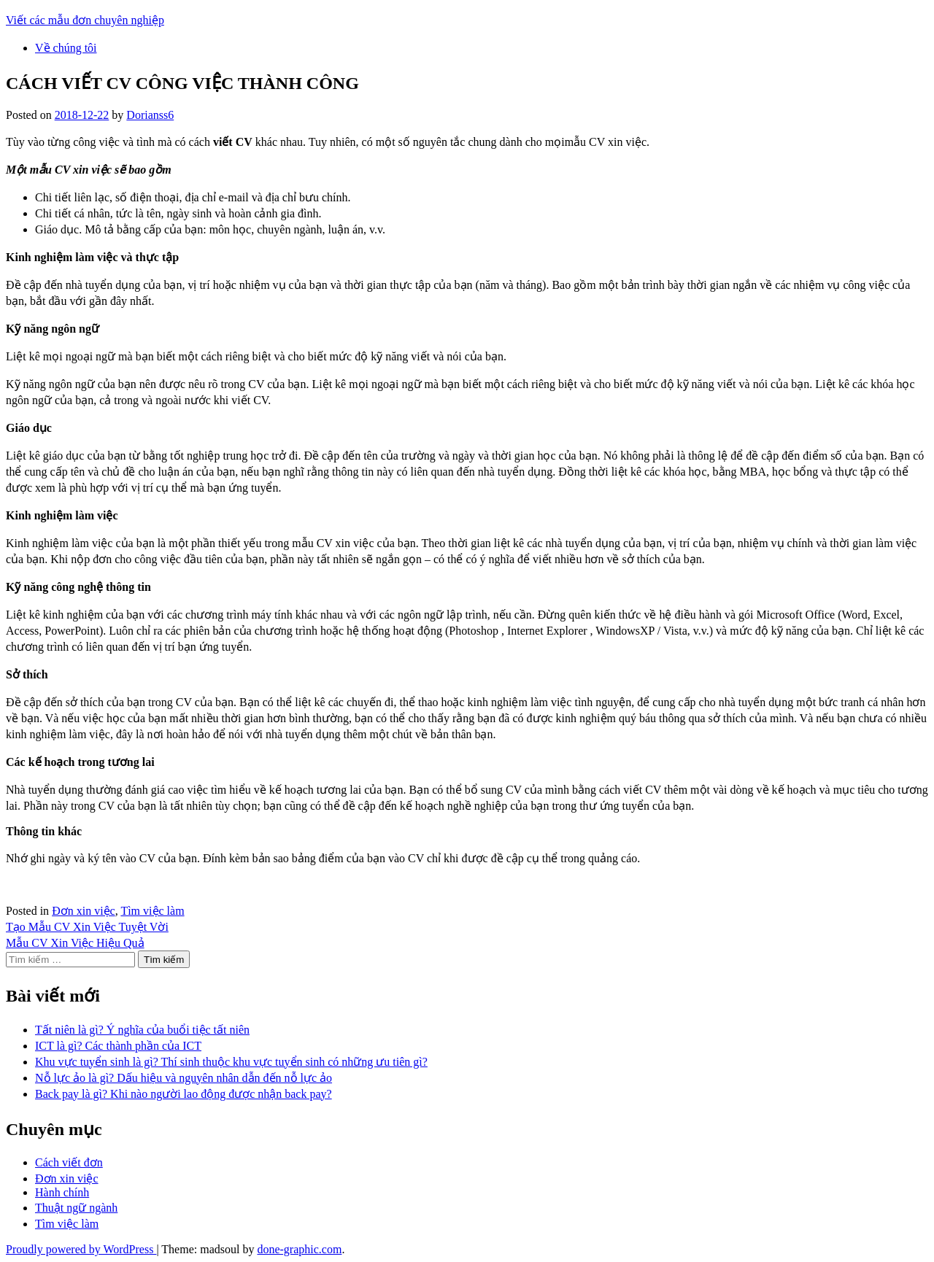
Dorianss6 (150, 115)
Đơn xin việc (83, 911)
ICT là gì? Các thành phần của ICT (118, 1046)
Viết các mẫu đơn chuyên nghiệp (85, 20)
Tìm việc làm (152, 911)
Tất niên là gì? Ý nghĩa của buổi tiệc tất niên (142, 1029)
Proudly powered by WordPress (81, 1249)
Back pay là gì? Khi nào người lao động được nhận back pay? (183, 1094)
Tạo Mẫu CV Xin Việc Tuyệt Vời (87, 927)
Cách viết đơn (69, 1162)
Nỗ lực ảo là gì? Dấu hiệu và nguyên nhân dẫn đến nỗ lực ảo (183, 1078)
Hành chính (62, 1192)
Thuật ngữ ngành (76, 1207)
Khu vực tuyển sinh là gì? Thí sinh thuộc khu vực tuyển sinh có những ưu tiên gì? (231, 1062)
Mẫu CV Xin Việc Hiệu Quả (75, 943)
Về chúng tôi (66, 48)
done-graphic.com (299, 1249)
